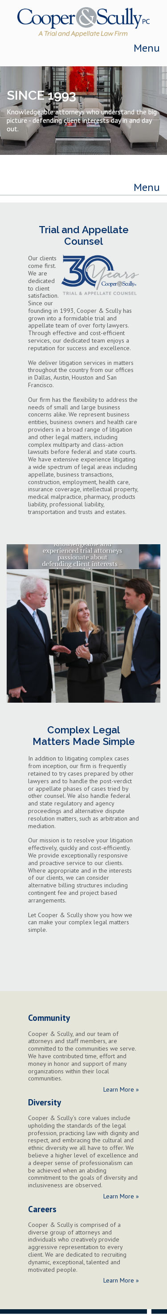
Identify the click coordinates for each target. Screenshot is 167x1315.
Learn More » (121, 1089)
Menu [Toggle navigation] (147, 48)
